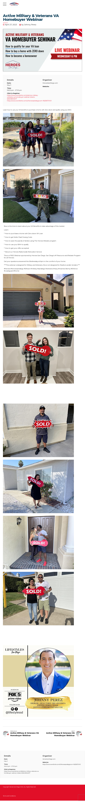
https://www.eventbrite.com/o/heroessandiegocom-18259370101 (29, 101)
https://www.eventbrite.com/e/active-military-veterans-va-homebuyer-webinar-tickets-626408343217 (22, 97)
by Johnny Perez (28, 25)
